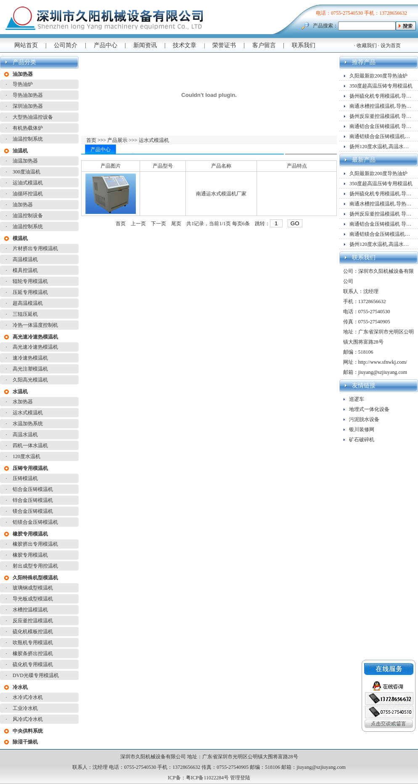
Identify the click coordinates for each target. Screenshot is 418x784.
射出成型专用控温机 (35, 566)
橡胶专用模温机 (30, 555)
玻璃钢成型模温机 (33, 588)
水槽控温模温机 (30, 610)
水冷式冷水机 (28, 697)
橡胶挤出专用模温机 (35, 544)
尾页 (176, 224)
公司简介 (65, 45)
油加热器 (23, 205)
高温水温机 (25, 434)
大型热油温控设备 (33, 117)
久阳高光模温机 (30, 380)
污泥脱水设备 (364, 419)
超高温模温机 (28, 303)
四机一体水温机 (30, 445)
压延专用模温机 (30, 292)
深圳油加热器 (28, 106)
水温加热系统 (28, 424)
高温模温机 (25, 259)
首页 (92, 140)
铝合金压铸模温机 (33, 489)
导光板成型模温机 (33, 599)
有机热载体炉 (28, 128)
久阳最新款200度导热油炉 (378, 76)
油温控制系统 (28, 139)
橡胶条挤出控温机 (33, 653)
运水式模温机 (28, 413)
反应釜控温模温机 (33, 621)
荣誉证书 (224, 45)
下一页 (158, 224)
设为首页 (391, 45)
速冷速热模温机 (30, 358)
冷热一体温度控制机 (35, 325)
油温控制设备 (28, 216)
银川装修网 (361, 429)
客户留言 (264, 45)
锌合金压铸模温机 (33, 500)
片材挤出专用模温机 (35, 248)
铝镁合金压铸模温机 (35, 522)
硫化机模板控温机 (33, 632)
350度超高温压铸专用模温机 (381, 86)
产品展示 (116, 140)
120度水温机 (26, 456)
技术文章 (184, 45)
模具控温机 (25, 270)
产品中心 (105, 45)
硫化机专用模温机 (33, 664)
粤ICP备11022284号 (207, 778)
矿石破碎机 (361, 440)
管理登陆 (240, 778)
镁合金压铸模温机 (33, 511)
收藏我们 (367, 45)
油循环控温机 (28, 194)
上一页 (138, 224)
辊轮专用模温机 (30, 281)
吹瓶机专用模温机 (33, 642)
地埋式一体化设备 (369, 409)
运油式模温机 (28, 183)
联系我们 (303, 45)
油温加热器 (25, 161)
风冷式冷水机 (28, 719)
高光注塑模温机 (30, 369)
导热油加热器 (28, 95)
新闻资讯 (145, 45)
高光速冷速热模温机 (35, 347)
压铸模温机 (25, 478)
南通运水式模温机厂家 (221, 194)
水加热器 (23, 402)
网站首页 (26, 45)
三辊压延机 (25, 314)
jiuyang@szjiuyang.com (382, 372)
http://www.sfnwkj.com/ (382, 362)
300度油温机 (26, 172)
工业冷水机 (25, 708)
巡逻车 (356, 399)
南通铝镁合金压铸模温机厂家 (382, 136)
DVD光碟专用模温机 (36, 675)
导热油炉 (23, 84)
